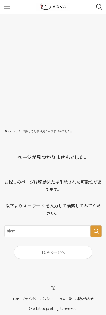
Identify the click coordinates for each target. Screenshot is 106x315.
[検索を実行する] (96, 231)
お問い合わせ (84, 298)
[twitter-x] (53, 288)
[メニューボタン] (7, 7)
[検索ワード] (53, 231)
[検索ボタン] (99, 7)
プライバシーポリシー (37, 298)
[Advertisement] (53, 69)
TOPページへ (53, 252)
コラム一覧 (64, 298)
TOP (15, 298)
